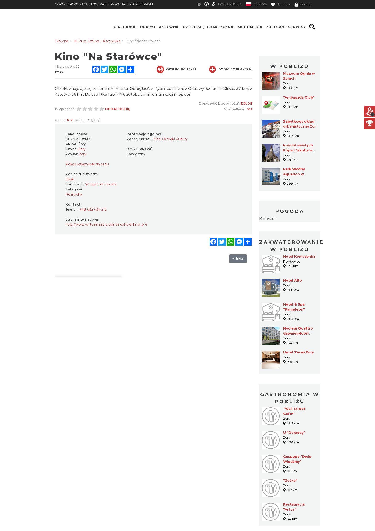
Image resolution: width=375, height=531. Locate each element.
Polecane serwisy (286, 27)
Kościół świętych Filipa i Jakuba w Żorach (298, 150)
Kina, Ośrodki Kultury (170, 139)
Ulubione (281, 4)
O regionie (125, 27)
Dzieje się (193, 27)
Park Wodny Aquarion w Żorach (294, 174)
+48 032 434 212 (93, 209)
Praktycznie (220, 27)
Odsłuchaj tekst (177, 69)
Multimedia (250, 27)
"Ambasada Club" (299, 97)
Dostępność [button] (229, 4)
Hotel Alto (292, 280)
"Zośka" (290, 480)
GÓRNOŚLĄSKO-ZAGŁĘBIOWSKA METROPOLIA (90, 4)
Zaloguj (302, 4)
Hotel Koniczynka (299, 256)
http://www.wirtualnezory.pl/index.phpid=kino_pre (106, 224)
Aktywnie (169, 27)
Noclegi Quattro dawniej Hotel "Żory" (298, 333)
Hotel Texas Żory (298, 352)
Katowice (268, 219)
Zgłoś (246, 103)
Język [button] (260, 4)
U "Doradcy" (294, 432)
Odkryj (147, 27)
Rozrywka (74, 194)
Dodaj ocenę (117, 109)
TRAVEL (141, 4)
